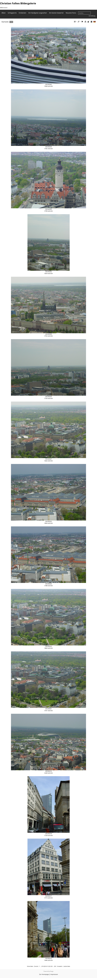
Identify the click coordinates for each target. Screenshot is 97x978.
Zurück (36, 966)
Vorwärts (59, 966)
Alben (4, 13)
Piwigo (51, 971)
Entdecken (22, 13)
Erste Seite (30, 966)
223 (51, 966)
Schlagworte (12, 13)
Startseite (5, 22)
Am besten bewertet (56, 13)
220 (45, 966)
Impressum (54, 974)
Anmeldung (92, 16)
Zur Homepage (44, 974)
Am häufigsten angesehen (37, 13)
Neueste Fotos (71, 13)
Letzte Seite (66, 966)
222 (49, 966)
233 (55, 966)
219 (42, 966)
